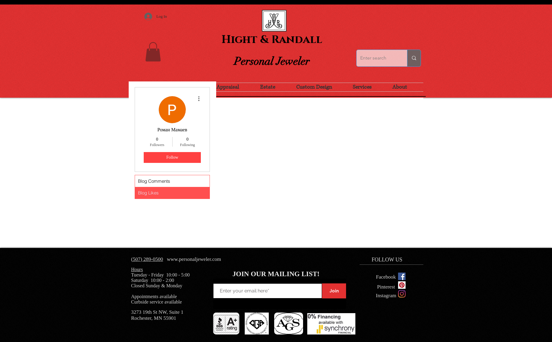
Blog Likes (148, 193)
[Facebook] (386, 277)
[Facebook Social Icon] (402, 276)
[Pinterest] (386, 286)
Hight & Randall (272, 39)
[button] (153, 52)
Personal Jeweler (272, 61)
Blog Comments (154, 181)
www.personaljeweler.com (194, 259)
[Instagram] (402, 294)
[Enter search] (377, 58)
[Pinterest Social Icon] (402, 285)
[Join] (334, 290)
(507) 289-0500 (147, 259)
